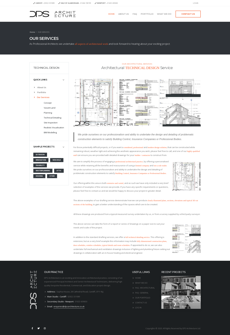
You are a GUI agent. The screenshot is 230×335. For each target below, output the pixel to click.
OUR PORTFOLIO (142, 297)
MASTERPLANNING (43, 171)
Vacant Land (49, 107)
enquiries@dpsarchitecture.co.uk (69, 306)
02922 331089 (45, 3)
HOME (111, 14)
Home (32, 32)
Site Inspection (51, 122)
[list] (35, 97)
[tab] (49, 80)
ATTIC (59, 171)
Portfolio (40, 92)
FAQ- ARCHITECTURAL (145, 287)
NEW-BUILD (57, 160)
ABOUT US (123, 14)
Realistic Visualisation (54, 127)
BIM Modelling (50, 132)
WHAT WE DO (164, 14)
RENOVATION (41, 160)
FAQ (135, 14)
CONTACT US (141, 302)
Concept (48, 102)
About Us (40, 87)
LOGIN (195, 3)
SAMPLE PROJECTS (43, 146)
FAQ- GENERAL (141, 292)
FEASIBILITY (40, 165)
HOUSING (39, 176)
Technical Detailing (52, 117)
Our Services (41, 97)
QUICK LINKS (40, 79)
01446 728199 (76, 3)
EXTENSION (40, 155)
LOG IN (138, 307)
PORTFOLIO (147, 14)
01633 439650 (107, 3)
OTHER (52, 176)
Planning (48, 112)
